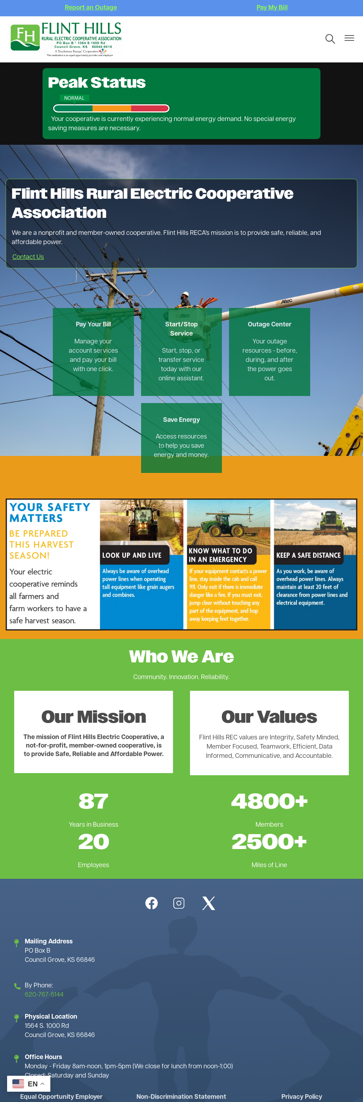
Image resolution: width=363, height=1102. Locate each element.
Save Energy (309, 325)
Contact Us (28, 257)
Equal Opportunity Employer (62, 1021)
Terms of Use (102, 1045)
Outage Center (224, 325)
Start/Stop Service (139, 330)
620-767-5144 (44, 918)
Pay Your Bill (53, 325)
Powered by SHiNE (125, 1088)
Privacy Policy (301, 1021)
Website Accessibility (261, 1045)
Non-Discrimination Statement (181, 1021)
